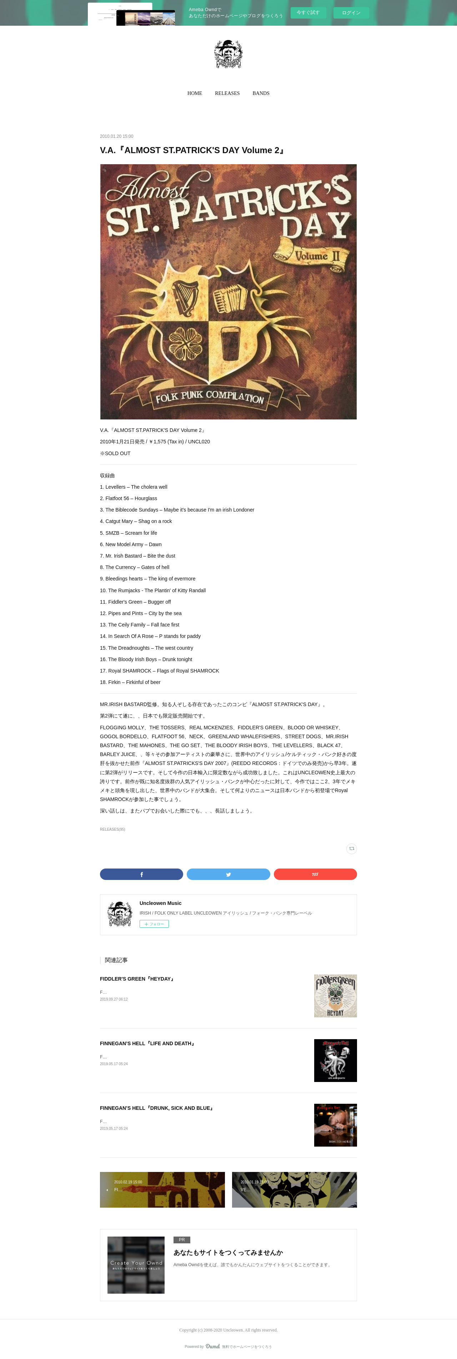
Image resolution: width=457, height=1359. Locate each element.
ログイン (351, 12)
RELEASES (227, 93)
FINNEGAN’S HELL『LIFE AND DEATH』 (148, 1043)
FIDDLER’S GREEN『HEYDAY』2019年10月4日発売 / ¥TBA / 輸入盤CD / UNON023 (181, 992)
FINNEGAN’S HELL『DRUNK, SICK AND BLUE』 (157, 1108)
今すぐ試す (308, 12)
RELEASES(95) (112, 829)
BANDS (261, 93)
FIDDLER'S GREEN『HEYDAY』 (138, 979)
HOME (194, 93)
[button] (194, 93)
